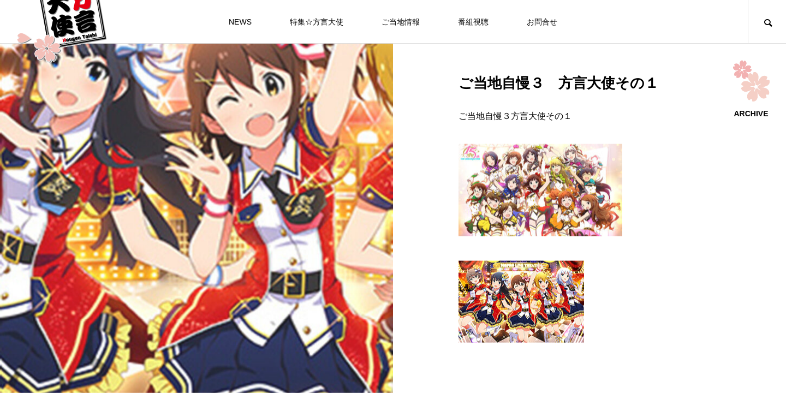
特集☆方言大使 (316, 21)
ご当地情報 (401, 21)
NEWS (240, 21)
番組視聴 (473, 21)
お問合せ (542, 21)
